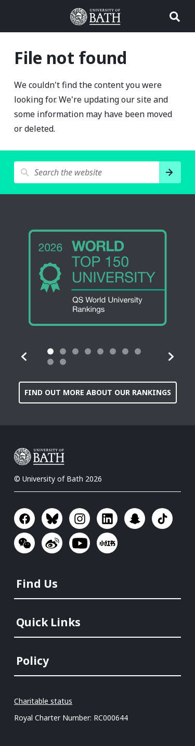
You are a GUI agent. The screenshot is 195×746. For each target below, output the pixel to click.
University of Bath (41, 456)
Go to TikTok (162, 518)
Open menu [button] (20, 17)
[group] (98, 278)
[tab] (50, 351)
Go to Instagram (79, 518)
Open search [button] (175, 17)
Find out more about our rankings (97, 392)
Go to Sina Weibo (52, 543)
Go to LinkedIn (107, 518)
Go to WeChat (24, 543)
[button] (24, 356)
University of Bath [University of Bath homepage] (97, 16)
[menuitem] (98, 580)
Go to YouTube (79, 543)
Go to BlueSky (52, 518)
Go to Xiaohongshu (107, 543)
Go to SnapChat (134, 518)
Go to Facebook (24, 518)
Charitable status (43, 701)
